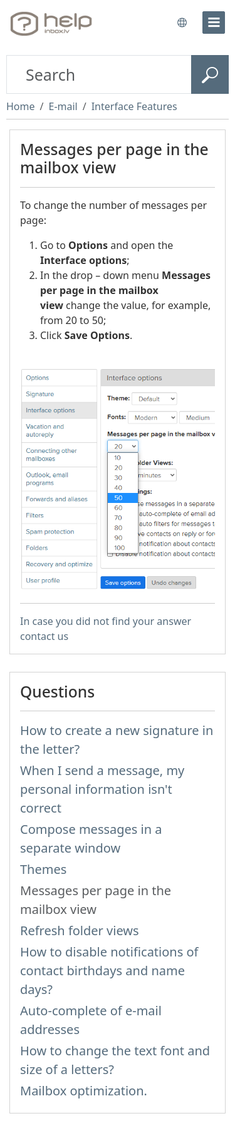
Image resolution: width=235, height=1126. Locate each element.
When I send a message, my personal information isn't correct (102, 789)
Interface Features (134, 106)
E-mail (62, 106)
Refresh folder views (79, 930)
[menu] (213, 22)
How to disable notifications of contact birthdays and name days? (109, 970)
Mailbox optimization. (83, 1090)
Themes (43, 869)
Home (20, 106)
